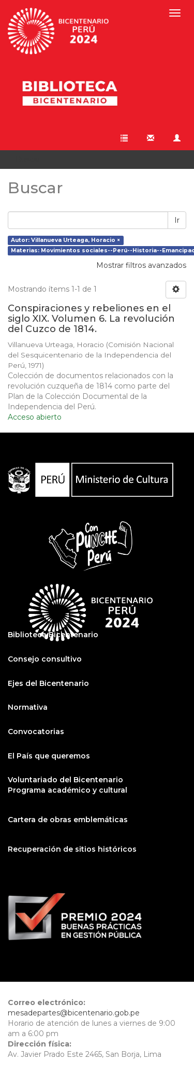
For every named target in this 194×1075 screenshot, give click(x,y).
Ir (177, 220)
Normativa (28, 707)
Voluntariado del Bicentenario (65, 779)
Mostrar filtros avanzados (141, 265)
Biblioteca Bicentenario (53, 634)
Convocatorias (36, 731)
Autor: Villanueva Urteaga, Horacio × (65, 240)
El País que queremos (49, 756)
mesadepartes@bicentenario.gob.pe (74, 1012)
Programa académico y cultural (67, 790)
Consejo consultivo (45, 659)
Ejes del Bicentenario (48, 683)
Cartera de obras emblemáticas (68, 819)
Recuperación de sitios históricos (72, 849)
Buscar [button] (32, 159)
